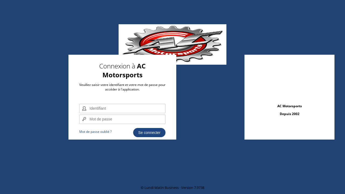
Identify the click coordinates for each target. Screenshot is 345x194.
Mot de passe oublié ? (95, 131)
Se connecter (149, 132)
